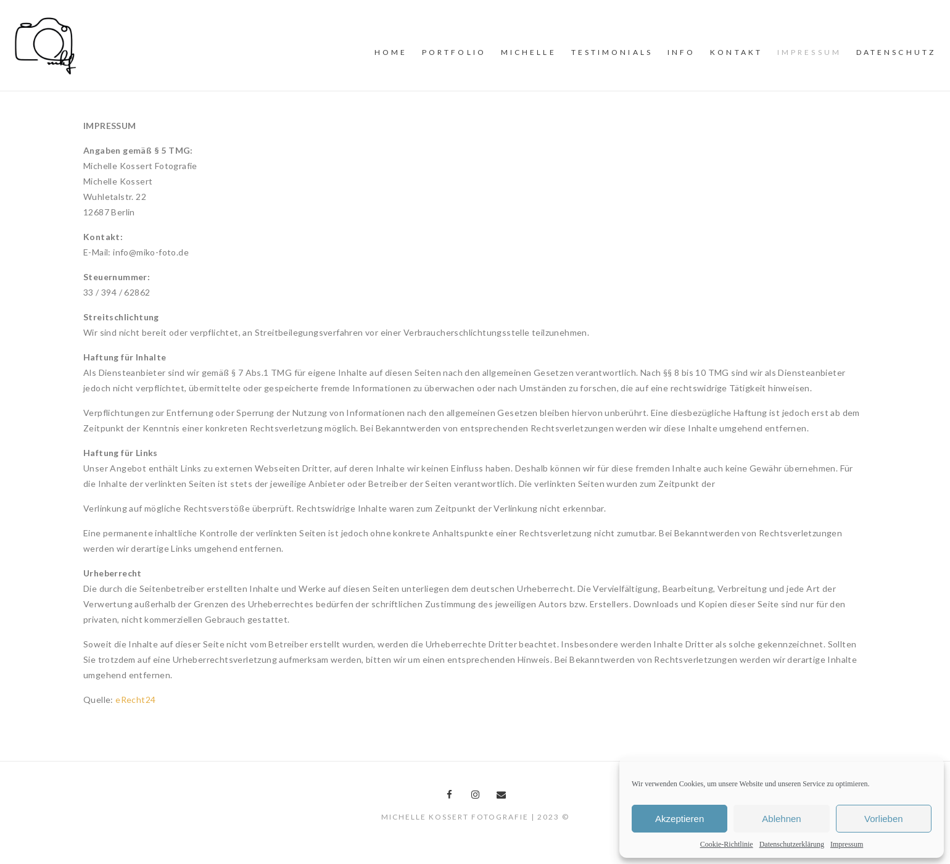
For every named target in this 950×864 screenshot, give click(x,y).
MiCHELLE (528, 52)
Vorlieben (883, 818)
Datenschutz (896, 52)
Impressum (846, 844)
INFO (681, 52)
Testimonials (612, 52)
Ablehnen (781, 818)
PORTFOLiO (454, 52)
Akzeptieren (679, 818)
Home (390, 52)
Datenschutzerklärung (791, 844)
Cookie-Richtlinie (726, 844)
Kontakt (736, 52)
